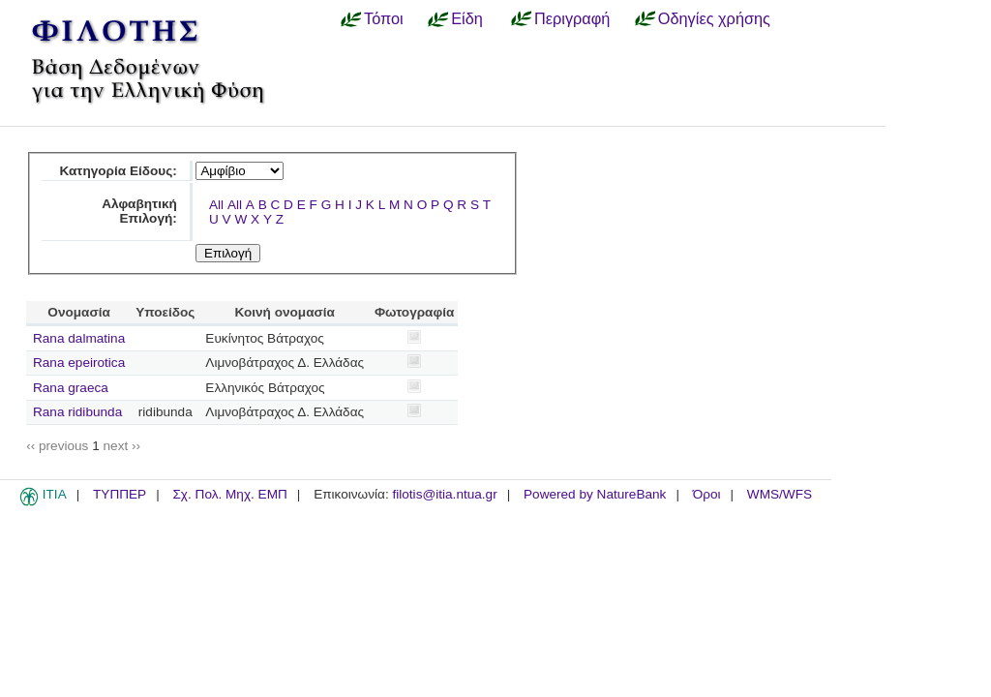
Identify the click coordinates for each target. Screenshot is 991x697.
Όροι (707, 494)
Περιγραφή (572, 18)
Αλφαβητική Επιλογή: (139, 211)
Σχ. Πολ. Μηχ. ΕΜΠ (229, 494)
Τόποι (384, 18)
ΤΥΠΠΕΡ (119, 494)
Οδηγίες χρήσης (714, 18)
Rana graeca (70, 387)
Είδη (467, 18)
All (216, 204)
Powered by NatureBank (595, 494)
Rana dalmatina (79, 338)
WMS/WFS (779, 494)
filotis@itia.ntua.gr (444, 494)
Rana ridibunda (77, 412)
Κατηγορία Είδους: (117, 171)
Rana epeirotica (79, 362)
